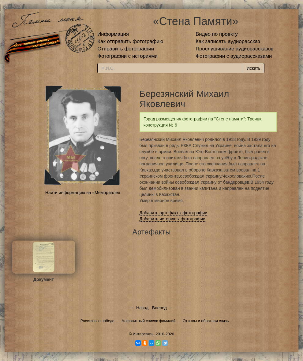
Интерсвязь (143, 334)
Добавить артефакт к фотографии (174, 212)
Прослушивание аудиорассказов (234, 49)
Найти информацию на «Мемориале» (82, 192)
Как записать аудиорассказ (228, 41)
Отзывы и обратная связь (206, 321)
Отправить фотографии (125, 49)
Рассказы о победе (97, 321)
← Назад (139, 307)
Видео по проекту (217, 34)
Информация (113, 34)
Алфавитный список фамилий (148, 321)
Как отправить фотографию (130, 41)
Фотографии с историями (127, 56)
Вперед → (162, 307)
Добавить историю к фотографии (173, 218)
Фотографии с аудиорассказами (234, 56)
